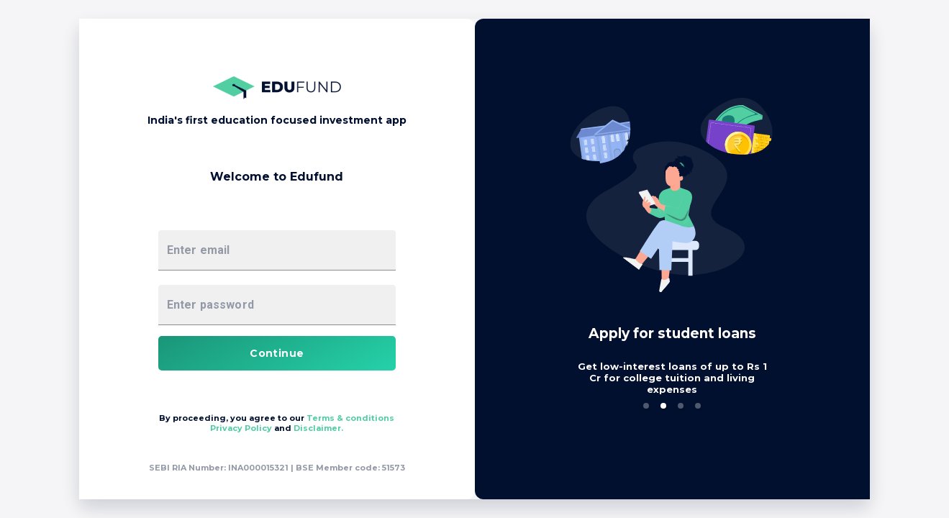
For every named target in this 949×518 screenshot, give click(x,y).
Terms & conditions (745, 418)
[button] (251, 406)
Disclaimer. (714, 428)
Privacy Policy (638, 428)
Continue (672, 353)
